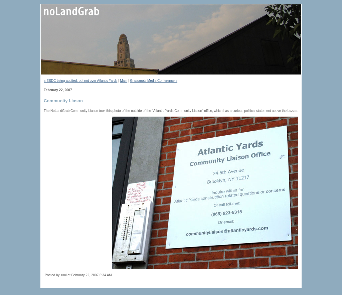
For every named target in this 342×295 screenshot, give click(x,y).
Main (123, 81)
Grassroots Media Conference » (153, 81)
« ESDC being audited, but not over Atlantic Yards (80, 81)
